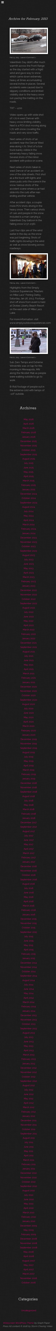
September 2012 (28, 1081)
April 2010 (29, 1208)
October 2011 (28, 1129)
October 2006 (29, 1282)
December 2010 (29, 1173)
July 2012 (28, 1089)
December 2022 (28, 590)
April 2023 (29, 572)
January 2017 (28, 862)
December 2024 (28, 493)
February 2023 (28, 581)
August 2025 (28, 458)
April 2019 (29, 765)
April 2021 (29, 669)
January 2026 (28, 437)
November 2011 (29, 1124)
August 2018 (28, 796)
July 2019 (28, 756)
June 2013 (29, 1041)
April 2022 (29, 625)
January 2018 (28, 818)
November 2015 (29, 923)
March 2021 (28, 673)
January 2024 (28, 533)
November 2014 (28, 967)
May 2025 (28, 472)
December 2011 (28, 1120)
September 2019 (28, 748)
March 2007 (28, 1273)
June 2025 (28, 467)
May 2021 (28, 664)
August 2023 (28, 555)
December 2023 (28, 537)
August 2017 (29, 831)
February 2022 (28, 634)
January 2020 (28, 735)
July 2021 (28, 656)
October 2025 (29, 450)
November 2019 (28, 743)
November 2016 (28, 870)
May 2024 (29, 515)
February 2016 (29, 910)
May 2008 (29, 1252)
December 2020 (28, 686)
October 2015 (28, 927)
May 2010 (28, 1203)
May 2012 (28, 1098)
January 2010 (28, 1221)
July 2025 (28, 463)
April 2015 (29, 949)
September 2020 (28, 700)
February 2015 (29, 954)
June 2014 (29, 989)
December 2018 (29, 783)
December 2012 (29, 1068)
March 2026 (28, 428)
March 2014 (28, 1002)
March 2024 (28, 524)
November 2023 (28, 542)
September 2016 (28, 879)
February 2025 (28, 485)
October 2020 (29, 695)
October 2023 (29, 546)
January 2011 (28, 1168)
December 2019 (29, 739)
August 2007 (28, 1260)
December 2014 (29, 962)
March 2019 (28, 770)
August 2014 (28, 980)
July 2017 (28, 835)
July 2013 (28, 1037)
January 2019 (28, 778)
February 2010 (29, 1217)
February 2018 (29, 813)
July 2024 (28, 511)
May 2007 (29, 1265)
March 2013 (28, 1054)
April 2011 (28, 1155)
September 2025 (28, 454)
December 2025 (28, 441)
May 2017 (28, 844)
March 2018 (28, 809)
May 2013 (28, 1046)
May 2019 (28, 761)
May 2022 (28, 621)
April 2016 (29, 901)
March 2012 (28, 1107)
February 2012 (29, 1111)
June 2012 (29, 1094)
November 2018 (28, 787)
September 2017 (28, 826)
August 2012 (29, 1085)
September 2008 (28, 1247)
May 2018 (28, 805)
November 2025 (28, 445)
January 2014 (28, 1011)
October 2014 (29, 971)
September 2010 (28, 1186)
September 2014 (28, 975)
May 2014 (28, 993)
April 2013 (29, 1050)
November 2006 (28, 1278)
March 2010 (28, 1212)
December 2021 (29, 642)
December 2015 (29, 919)
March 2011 (28, 1160)
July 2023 (28, 559)
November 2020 (28, 691)
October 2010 (29, 1182)
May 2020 (29, 717)
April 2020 (28, 721)
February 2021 (29, 678)
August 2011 (29, 1138)
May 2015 (28, 945)
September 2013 (28, 1028)
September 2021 (28, 647)
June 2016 (29, 892)
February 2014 (29, 1006)
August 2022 (28, 607)
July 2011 (28, 1142)
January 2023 (28, 586)
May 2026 (29, 419)
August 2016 (28, 884)
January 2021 (28, 682)
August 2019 (28, 752)
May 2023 (28, 568)
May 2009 (29, 1230)
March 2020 (28, 726)
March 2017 (28, 853)
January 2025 (28, 489)
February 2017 (29, 857)
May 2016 (28, 897)
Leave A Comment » (28, 58)
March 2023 (28, 577)
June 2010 (29, 1199)
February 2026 (28, 432)
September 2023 (28, 551)
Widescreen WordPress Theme (18, 1323)
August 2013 (29, 1033)
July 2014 (28, 984)
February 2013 (29, 1059)
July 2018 (28, 800)
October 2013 (28, 1024)
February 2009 (28, 1234)
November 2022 (28, 594)
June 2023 (28, 564)
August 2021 (29, 651)
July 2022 (28, 612)
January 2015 (28, 958)
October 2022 (29, 599)
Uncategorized (28, 1310)
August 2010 (28, 1190)
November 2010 (28, 1177)
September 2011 (28, 1133)
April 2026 (28, 423)
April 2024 (28, 520)
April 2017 (29, 849)
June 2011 (28, 1146)
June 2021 (29, 660)
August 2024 (28, 507)
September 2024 (28, 502)
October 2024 (29, 498)
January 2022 (28, 638)
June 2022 (28, 616)
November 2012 (29, 1072)
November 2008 (28, 1243)
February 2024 (28, 529)
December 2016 (29, 866)
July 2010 (28, 1195)
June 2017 (29, 840)
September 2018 (28, 791)
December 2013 (29, 1015)
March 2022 (28, 629)
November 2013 (29, 1019)
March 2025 (28, 480)
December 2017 (29, 822)
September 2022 (28, 603)
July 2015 (28, 936)
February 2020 (28, 730)
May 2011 (28, 1151)
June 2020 (28, 713)
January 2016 (28, 914)
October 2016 (29, 875)
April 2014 (29, 997)
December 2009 (28, 1225)
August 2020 (28, 704)
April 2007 (28, 1269)
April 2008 (28, 1256)
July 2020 (28, 708)
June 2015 (29, 940)
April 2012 (29, 1103)
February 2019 (29, 774)
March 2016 (28, 905)
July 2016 (28, 888)
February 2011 (29, 1164)
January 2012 (28, 1116)
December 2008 (28, 1238)
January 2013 (28, 1063)
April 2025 (29, 476)
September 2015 (28, 932)
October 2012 (28, 1076)
